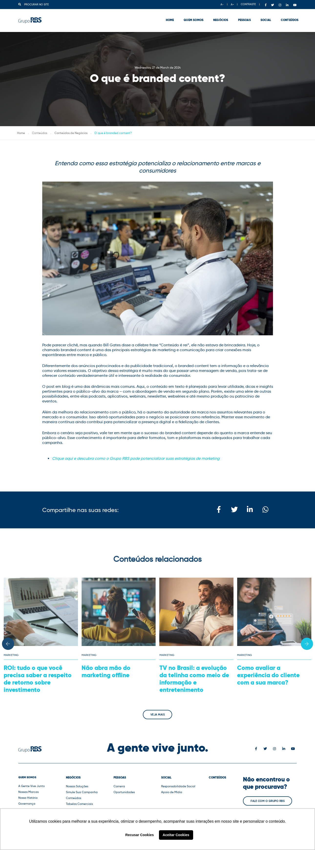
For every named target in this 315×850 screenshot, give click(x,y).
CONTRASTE (248, 4)
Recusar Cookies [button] (139, 835)
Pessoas (242, 17)
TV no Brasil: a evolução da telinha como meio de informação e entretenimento (194, 679)
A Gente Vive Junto (31, 786)
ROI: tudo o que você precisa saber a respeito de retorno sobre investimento (38, 679)
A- (222, 4)
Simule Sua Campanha (82, 792)
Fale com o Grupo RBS (267, 801)
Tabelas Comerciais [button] (79, 804)
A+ (232, 4)
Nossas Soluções (77, 786)
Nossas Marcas (28, 792)
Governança (26, 803)
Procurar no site (33, 4)
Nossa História (28, 797)
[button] (8, 644)
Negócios (218, 17)
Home (168, 17)
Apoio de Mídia (171, 792)
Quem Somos (192, 17)
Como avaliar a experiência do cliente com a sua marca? (268, 675)
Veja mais (157, 714)
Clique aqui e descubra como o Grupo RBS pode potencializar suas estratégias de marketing (136, 458)
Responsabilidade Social (178, 786)
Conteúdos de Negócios (70, 133)
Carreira (119, 786)
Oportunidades (124, 792)
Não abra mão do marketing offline (106, 671)
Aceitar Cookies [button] (176, 835)
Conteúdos (288, 17)
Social (264, 17)
